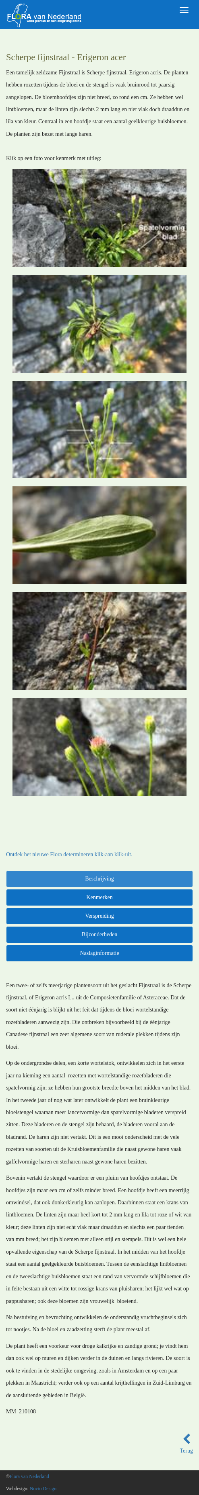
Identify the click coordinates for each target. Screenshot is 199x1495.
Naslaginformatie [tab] (99, 953)
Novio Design (43, 1488)
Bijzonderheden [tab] (100, 934)
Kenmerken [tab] (99, 897)
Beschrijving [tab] (99, 879)
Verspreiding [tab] (99, 916)
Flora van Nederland (29, 1476)
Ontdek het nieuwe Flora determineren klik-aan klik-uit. (69, 854)
